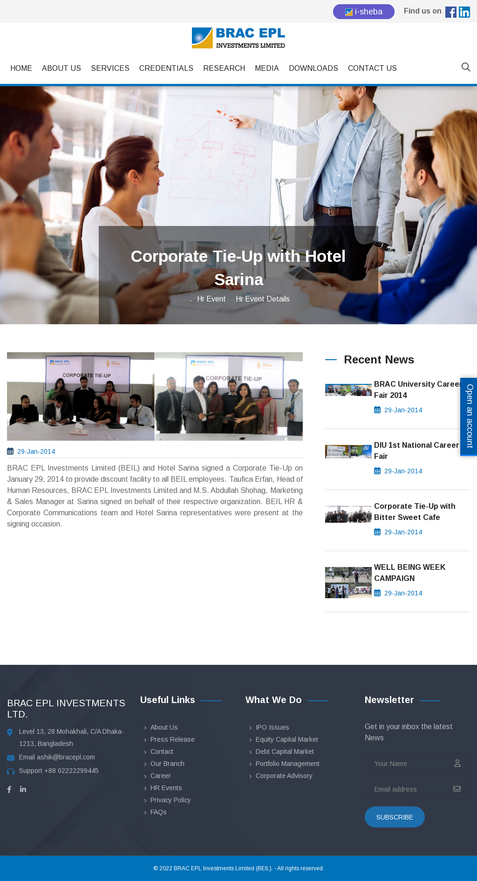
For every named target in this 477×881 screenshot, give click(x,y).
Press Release (172, 739)
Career (160, 775)
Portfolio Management (288, 763)
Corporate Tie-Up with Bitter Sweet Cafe (415, 511)
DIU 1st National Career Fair (416, 450)
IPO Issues (272, 727)
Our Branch (167, 763)
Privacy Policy (170, 800)
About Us (61, 68)
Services (110, 68)
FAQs (158, 812)
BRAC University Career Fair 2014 (418, 389)
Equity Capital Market (287, 739)
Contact (161, 751)
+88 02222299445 (71, 770)
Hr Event (211, 299)
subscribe (394, 817)
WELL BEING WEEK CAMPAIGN (409, 572)
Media (267, 68)
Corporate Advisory (284, 775)
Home (21, 68)
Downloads (313, 68)
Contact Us (372, 68)
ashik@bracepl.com (66, 757)
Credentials (166, 68)
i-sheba (363, 11)
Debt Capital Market (285, 751)
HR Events (166, 788)
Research (224, 68)
